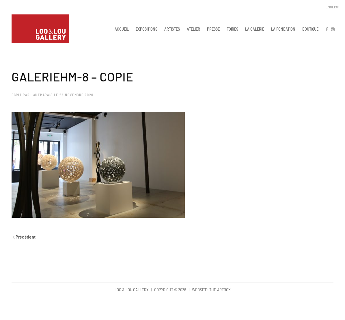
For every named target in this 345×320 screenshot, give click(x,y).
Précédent (24, 236)
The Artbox (220, 289)
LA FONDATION (283, 28)
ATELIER (193, 28)
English (332, 7)
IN (332, 28)
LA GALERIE (254, 28)
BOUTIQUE (310, 28)
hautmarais (42, 95)
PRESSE (213, 28)
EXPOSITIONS (146, 28)
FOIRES (232, 28)
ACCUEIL (122, 28)
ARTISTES (172, 28)
